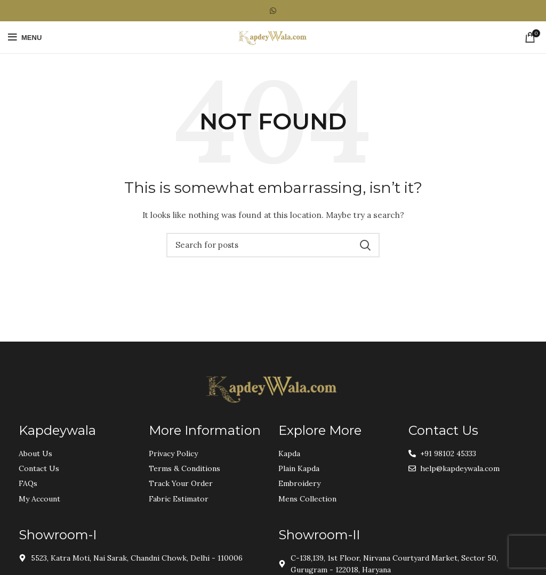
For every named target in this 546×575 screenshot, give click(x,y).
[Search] (273, 245)
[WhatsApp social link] (273, 11)
